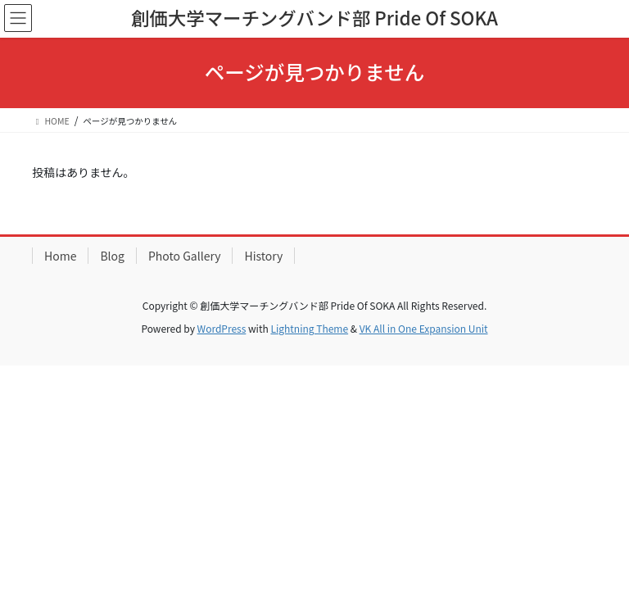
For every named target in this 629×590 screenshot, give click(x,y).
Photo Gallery (184, 255)
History (263, 255)
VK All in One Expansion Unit (424, 328)
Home (60, 255)
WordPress (222, 328)
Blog (112, 255)
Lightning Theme (309, 328)
